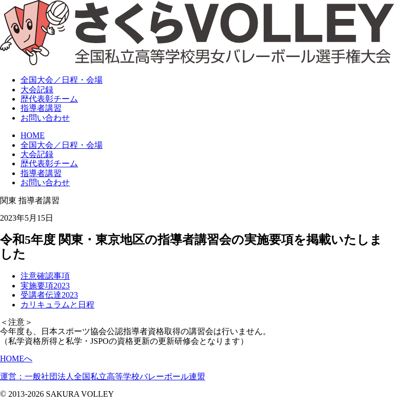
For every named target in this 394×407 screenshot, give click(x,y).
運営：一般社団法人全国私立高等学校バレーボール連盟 (102, 376)
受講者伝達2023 (49, 294)
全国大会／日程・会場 (62, 145)
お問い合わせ (45, 117)
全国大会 (62, 79)
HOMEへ (16, 358)
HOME (33, 135)
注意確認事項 (45, 276)
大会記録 (37, 89)
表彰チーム (49, 98)
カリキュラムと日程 (57, 304)
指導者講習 (41, 108)
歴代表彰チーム (49, 163)
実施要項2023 (45, 285)
